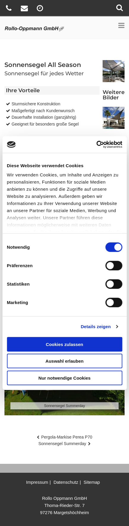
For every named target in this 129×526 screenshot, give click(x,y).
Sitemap (92, 482)
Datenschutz (65, 482)
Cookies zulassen (64, 344)
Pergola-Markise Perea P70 (66, 437)
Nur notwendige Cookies (65, 377)
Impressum (37, 482)
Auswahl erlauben (64, 361)
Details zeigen (96, 326)
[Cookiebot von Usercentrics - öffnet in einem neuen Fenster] (96, 144)
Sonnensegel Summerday (62, 443)
